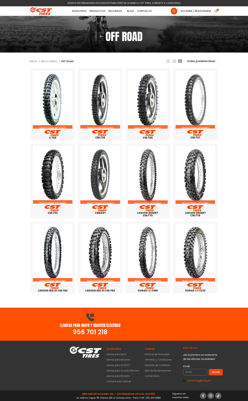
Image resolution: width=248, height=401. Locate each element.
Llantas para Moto (116, 354)
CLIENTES (150, 348)
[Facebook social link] (203, 395)
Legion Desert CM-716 (196, 212)
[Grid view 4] (180, 61)
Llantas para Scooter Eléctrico (122, 370)
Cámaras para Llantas (118, 381)
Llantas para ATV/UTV (118, 365)
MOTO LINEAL (49, 61)
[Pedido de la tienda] (202, 61)
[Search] (174, 13)
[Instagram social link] (211, 395)
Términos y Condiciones (158, 359)
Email (186, 366)
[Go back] (101, 36)
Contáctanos (152, 375)
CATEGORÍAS (113, 348)
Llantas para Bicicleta (118, 375)
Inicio (34, 61)
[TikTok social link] (218, 395)
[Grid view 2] (168, 61)
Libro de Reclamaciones (158, 370)
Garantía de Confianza (157, 365)
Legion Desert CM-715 (148, 212)
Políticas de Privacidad (157, 354)
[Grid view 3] (174, 61)
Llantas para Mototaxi (118, 359)
